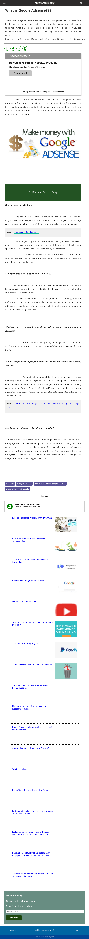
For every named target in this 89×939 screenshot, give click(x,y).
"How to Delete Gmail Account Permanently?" (33, 664)
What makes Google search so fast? (28, 580)
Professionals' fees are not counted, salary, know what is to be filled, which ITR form (31, 833)
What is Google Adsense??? (26, 232)
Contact (76, 930)
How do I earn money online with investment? (32, 518)
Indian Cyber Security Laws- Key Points (30, 790)
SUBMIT (14, 917)
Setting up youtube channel (24, 601)
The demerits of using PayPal (25, 643)
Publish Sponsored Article (45, 930)
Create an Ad (20, 73)
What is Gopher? (19, 769)
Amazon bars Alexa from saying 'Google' (30, 748)
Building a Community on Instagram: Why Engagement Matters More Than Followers (31, 854)
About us (13, 930)
